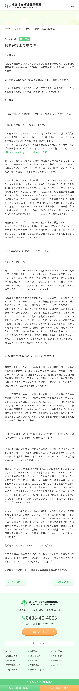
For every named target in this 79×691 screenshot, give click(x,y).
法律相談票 (34, 665)
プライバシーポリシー (38, 669)
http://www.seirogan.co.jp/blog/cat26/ (26, 152)
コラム (26, 38)
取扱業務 (33, 651)
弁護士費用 (57, 651)
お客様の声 (11, 660)
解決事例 (33, 660)
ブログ (55, 665)
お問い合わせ (11, 669)
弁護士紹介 (57, 656)
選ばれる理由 (11, 656)
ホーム (9, 651)
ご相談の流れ (35, 656)
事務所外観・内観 (13, 665)
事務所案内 (57, 660)
